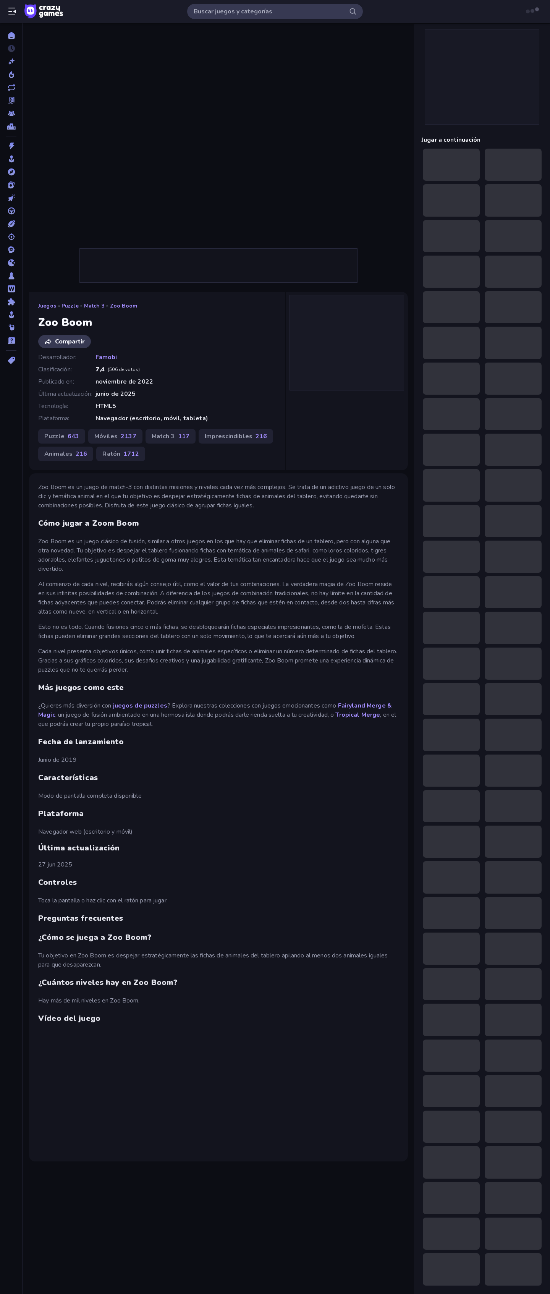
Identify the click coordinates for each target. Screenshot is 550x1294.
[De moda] (11, 74)
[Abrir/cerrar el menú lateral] (12, 11)
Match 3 (94, 305)
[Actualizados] (11, 87)
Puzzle (70, 305)
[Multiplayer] (11, 113)
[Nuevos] (11, 61)
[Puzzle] (11, 301)
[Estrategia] (11, 249)
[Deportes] (11, 223)
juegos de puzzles (140, 705)
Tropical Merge (357, 715)
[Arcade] (11, 158)
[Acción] (11, 145)
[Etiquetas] (11, 360)
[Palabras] (11, 288)
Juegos (47, 305)
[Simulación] (11, 314)
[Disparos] (11, 236)
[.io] (11, 262)
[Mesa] (11, 275)
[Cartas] (11, 184)
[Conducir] (11, 210)
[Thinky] (11, 327)
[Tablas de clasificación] (11, 126)
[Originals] (11, 100)
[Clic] (11, 197)
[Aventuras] (11, 171)
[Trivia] (11, 340)
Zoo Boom (123, 305)
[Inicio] (11, 35)
